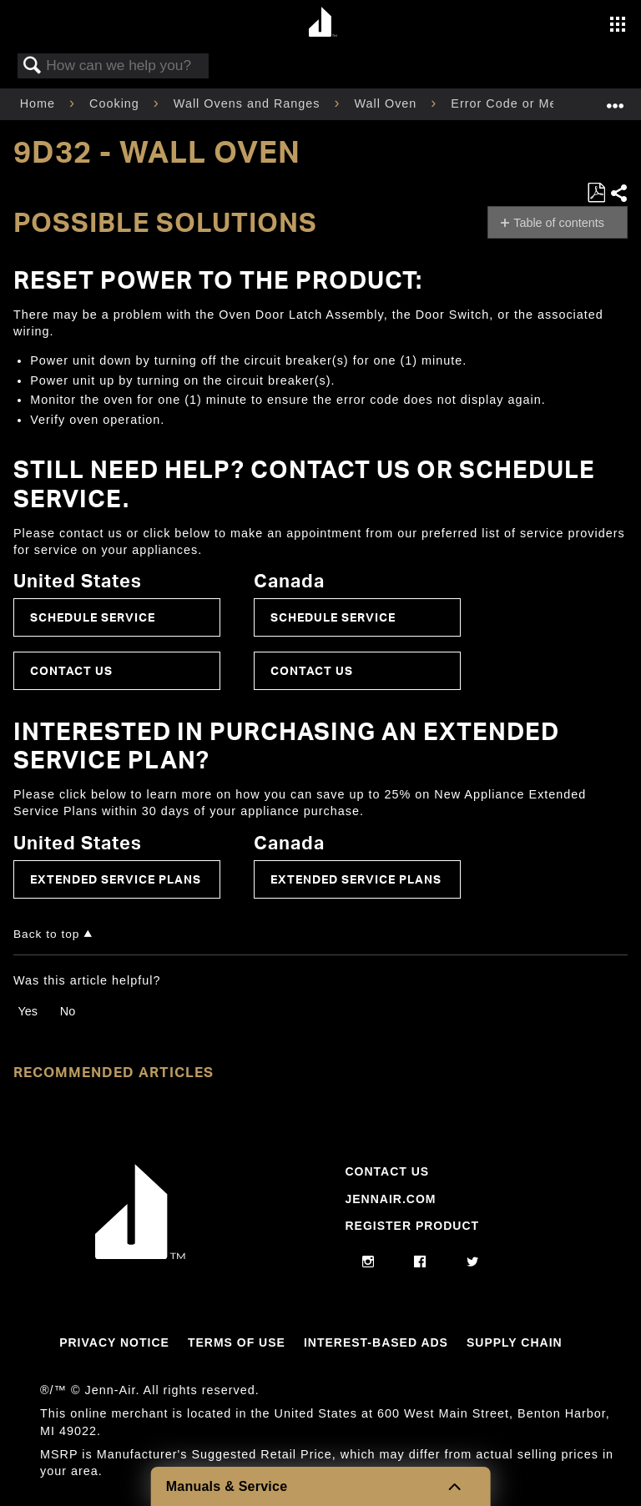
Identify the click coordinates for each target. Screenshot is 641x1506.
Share (618, 193)
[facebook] (420, 1262)
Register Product (412, 1225)
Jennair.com (390, 1199)
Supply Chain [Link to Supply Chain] (515, 1342)
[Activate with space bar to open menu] (617, 26)
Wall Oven (388, 103)
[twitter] (473, 1262)
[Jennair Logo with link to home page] (140, 1255)
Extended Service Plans (115, 879)
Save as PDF (596, 193)
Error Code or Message (524, 103)
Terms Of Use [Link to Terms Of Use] (236, 1342)
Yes (27, 1011)
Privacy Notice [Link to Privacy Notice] (114, 1342)
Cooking (116, 103)
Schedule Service (92, 617)
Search (33, 66)
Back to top (46, 934)
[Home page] (322, 23)
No (67, 1011)
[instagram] (368, 1262)
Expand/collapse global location (615, 98)
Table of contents (558, 222)
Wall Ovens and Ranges (249, 103)
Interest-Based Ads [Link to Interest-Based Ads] (376, 1342)
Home (39, 103)
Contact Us (71, 670)
